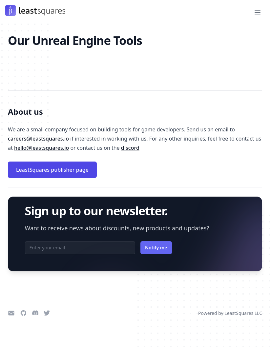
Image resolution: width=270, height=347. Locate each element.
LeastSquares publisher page (52, 169)
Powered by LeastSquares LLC (230, 313)
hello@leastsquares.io (41, 147)
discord (130, 147)
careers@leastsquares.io (38, 138)
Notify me (156, 247)
